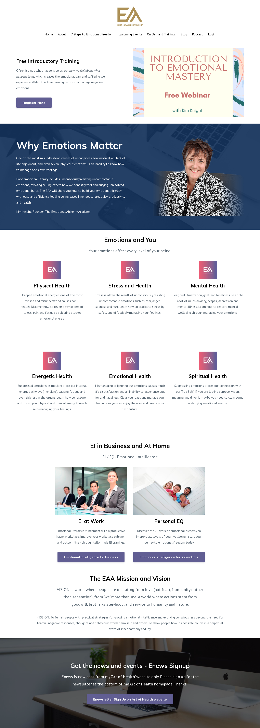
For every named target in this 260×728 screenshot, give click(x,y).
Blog (184, 34)
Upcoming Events (130, 34)
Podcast (197, 34)
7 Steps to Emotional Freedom (92, 34)
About (62, 34)
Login (211, 34)
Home (49, 34)
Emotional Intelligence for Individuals (169, 557)
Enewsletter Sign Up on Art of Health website (130, 699)
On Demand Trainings (161, 34)
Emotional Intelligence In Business (91, 557)
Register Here (34, 103)
